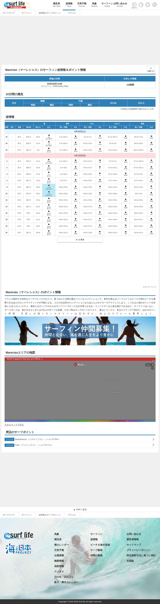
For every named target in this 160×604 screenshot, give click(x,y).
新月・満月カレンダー (66, 582)
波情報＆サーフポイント (50, 515)
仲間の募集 (96, 555)
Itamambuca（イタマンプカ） (32, 439)
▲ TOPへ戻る (80, 509)
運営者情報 (133, 539)
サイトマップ (134, 544)
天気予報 (81, 5)
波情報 (69, 5)
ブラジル (72, 515)
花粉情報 (59, 566)
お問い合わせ (119, 5)
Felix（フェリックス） (28, 445)
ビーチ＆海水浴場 (100, 544)
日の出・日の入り (64, 577)
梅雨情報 (59, 561)
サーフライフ (9, 515)
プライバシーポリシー (139, 550)
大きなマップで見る (14, 425)
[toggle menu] (155, 4)
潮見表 (56, 5)
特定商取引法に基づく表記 (141, 555)
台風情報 (59, 555)
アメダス (59, 571)
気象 (94, 5)
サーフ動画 (96, 550)
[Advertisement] (80, 41)
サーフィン (107, 5)
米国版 (130, 561)
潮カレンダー (61, 544)
